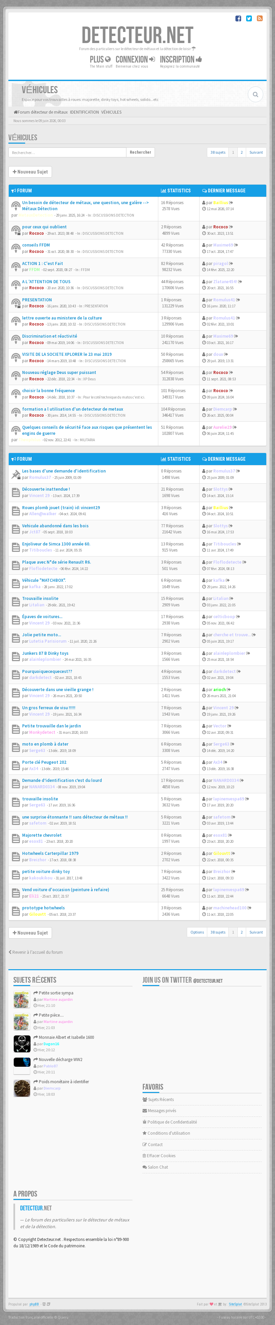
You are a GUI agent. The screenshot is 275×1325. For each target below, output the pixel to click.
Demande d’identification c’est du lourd (62, 780)
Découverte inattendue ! (46, 489)
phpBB (34, 1304)
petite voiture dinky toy (46, 871)
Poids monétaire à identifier (61, 1082)
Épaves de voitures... (42, 616)
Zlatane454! (225, 282)
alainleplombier (45, 659)
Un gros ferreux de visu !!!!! (48, 708)
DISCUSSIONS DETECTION (113, 215)
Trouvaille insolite (40, 598)
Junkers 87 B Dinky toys (45, 653)
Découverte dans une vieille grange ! (58, 689)
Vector (219, 726)
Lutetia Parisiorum (47, 641)
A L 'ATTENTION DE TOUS (46, 282)
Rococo (36, 233)
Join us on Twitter (183, 980)
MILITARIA (87, 440)
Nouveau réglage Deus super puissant (59, 372)
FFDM (34, 269)
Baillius (220, 202)
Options (197, 932)
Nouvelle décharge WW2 (58, 1059)
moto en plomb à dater (45, 744)
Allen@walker (42, 514)
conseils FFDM (36, 245)
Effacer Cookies (159, 1156)
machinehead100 (229, 908)
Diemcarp (222, 409)
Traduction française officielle (30, 1317)
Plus (100, 59)
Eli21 (34, 896)
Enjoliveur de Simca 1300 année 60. (56, 544)
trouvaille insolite (40, 799)
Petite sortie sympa (53, 993)
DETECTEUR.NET (137, 36)
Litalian (36, 605)
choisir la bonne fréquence (48, 390)
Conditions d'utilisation (166, 1133)
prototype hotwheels (43, 908)
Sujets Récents (158, 1099)
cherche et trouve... (232, 635)
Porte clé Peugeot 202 (44, 762)
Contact (153, 1144)
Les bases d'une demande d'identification (64, 471)
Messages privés (159, 1110)
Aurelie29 (222, 427)
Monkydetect (42, 732)
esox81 (36, 841)
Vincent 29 (39, 495)
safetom (37, 823)
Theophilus (29, 440)
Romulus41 (224, 300)
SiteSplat (235, 1304)
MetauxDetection (35, 215)
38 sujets (218, 152)
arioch (219, 689)
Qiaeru (63, 1317)
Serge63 (37, 750)
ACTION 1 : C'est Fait (42, 263)
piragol (220, 263)
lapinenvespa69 (228, 799)
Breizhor (37, 860)
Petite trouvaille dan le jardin (51, 726)
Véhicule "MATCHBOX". (44, 580)
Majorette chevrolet (42, 835)
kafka (35, 587)
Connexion (135, 59)
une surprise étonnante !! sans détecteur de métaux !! (75, 817)
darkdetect (40, 677)
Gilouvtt (221, 853)
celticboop (224, 616)
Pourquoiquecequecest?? (47, 671)
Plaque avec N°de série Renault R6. (56, 562)
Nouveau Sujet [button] (30, 172)
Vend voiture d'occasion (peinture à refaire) (65, 890)
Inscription (181, 59)
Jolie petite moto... (41, 635)
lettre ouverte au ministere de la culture (62, 318)
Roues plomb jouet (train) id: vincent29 (61, 507)
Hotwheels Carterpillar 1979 (50, 853)
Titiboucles (40, 550)
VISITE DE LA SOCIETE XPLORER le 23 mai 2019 (67, 354)
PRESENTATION (37, 300)
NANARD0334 (42, 787)
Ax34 (33, 768)
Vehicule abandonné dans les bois (55, 526)
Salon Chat (155, 1167)
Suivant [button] (256, 152)
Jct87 (34, 532)
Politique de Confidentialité (170, 1122)
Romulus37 (40, 477)
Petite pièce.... (49, 1015)
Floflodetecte (43, 568)
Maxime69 (223, 245)
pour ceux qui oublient (44, 227)
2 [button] (242, 152)
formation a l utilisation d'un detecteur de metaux (72, 409)
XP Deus (89, 379)
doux (218, 354)
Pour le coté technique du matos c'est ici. (114, 397)
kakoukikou (40, 878)
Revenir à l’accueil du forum (35, 952)
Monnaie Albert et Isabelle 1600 (64, 1037)
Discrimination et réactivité (49, 336)
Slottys (220, 489)
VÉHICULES (22, 138)
